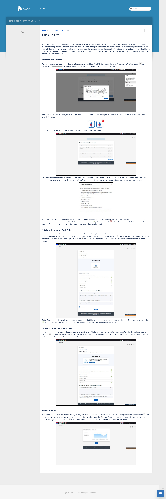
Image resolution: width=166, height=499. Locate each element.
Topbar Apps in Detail (57, 30)
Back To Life (50, 35)
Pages (44, 30)
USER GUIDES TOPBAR (23, 21)
